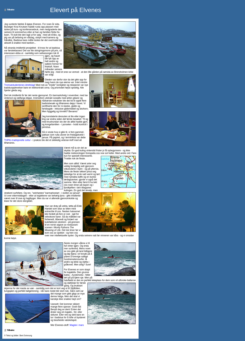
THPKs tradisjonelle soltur (17, 140)
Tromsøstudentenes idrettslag (19, 85)
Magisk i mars (77, 325)
